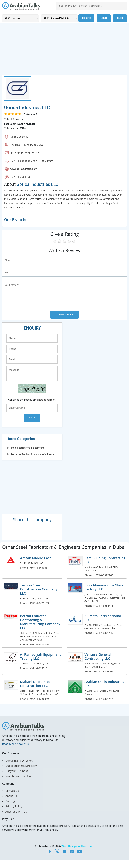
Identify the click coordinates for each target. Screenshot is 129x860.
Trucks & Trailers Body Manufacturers (32, 454)
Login (103, 18)
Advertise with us (16, 811)
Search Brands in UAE (18, 776)
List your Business (16, 771)
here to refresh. (47, 399)
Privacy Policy (13, 806)
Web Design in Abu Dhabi (77, 846)
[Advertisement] (64, 50)
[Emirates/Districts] (59, 18)
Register (86, 18)
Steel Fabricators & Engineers (27, 447)
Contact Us (12, 790)
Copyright (11, 801)
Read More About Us (15, 744)
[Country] (20, 18)
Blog (120, 18)
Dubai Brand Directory (19, 760)
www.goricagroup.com (23, 168)
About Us (11, 796)
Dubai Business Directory (21, 765)
